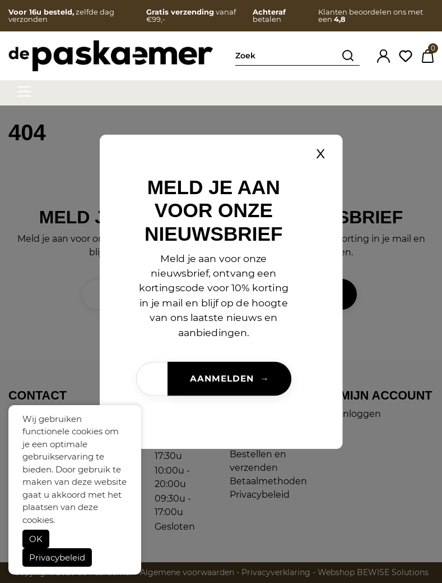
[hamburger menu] (24, 91)
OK (36, 539)
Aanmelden (222, 378)
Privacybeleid (57, 557)
